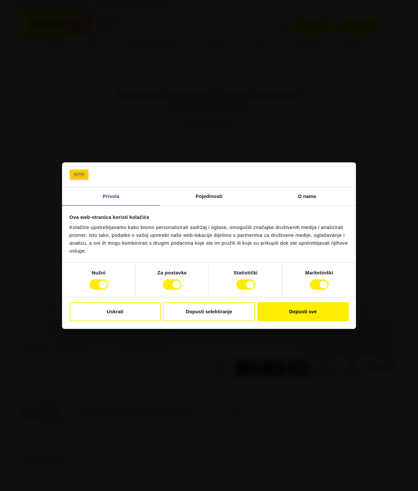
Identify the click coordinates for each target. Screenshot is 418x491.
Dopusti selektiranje (209, 311)
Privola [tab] (111, 196)
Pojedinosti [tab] (209, 196)
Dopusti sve (303, 311)
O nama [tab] (307, 196)
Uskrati (115, 311)
